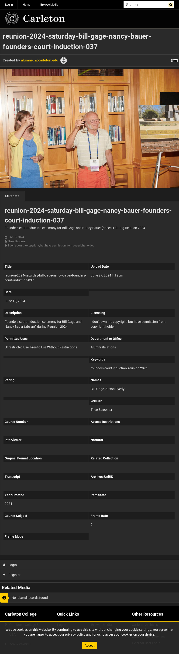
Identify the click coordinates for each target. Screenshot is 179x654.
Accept (90, 645)
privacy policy (75, 634)
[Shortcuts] (174, 59)
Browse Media (49, 4)
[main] (89, 317)
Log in (9, 4)
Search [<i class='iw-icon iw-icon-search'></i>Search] (171, 4)
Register (12, 575)
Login (10, 565)
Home (26, 4)
